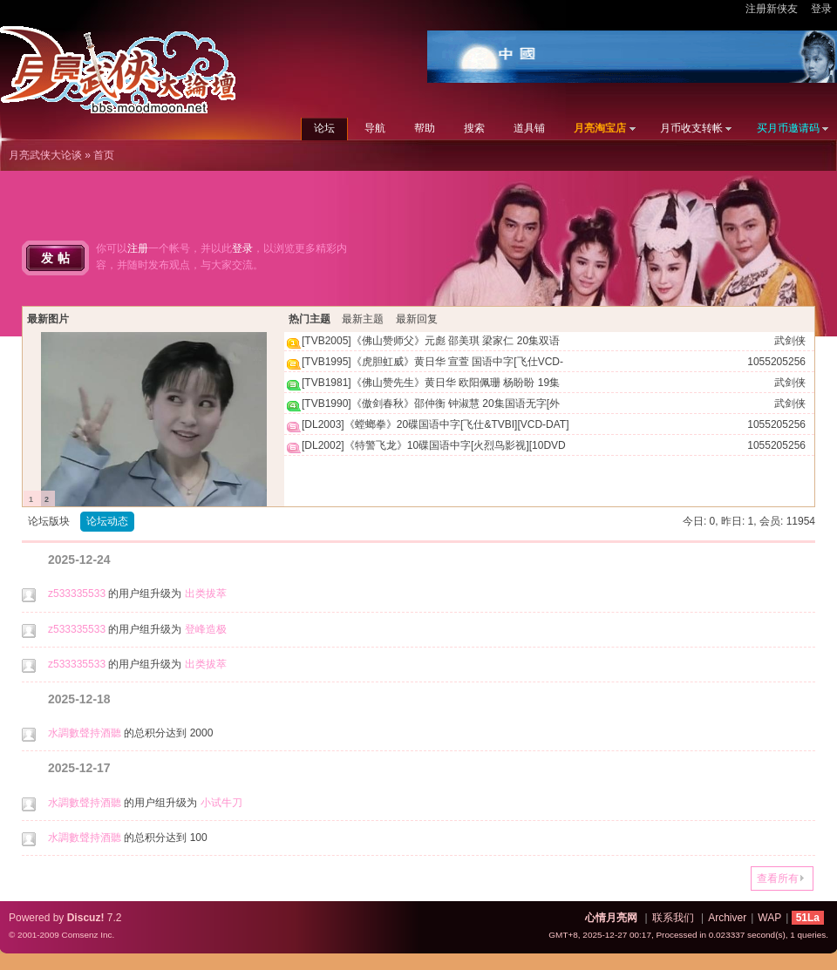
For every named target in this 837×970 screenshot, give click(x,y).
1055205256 (776, 362)
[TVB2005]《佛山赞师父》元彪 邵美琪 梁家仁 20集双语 (431, 341)
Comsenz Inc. (87, 934)
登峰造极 (206, 629)
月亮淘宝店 (600, 128)
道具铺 (529, 128)
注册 (137, 248)
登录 (821, 9)
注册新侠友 (771, 9)
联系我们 (673, 918)
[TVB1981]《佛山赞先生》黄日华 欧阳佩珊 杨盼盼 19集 (431, 382)
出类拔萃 (206, 593)
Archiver (727, 918)
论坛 (324, 128)
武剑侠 (790, 341)
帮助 (424, 128)
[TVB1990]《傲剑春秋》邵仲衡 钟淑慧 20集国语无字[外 (431, 403)
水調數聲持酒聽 (84, 733)
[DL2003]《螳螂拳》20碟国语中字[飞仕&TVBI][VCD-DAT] (435, 424)
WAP (769, 918)
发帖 (57, 258)
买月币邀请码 (788, 128)
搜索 (474, 128)
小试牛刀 (221, 803)
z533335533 (76, 593)
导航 (374, 128)
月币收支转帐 (691, 128)
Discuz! (86, 918)
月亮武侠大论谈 (45, 155)
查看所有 (778, 878)
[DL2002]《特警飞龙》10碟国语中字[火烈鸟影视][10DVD (434, 445)
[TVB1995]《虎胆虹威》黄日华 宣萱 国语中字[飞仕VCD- (432, 362)
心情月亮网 (611, 918)
